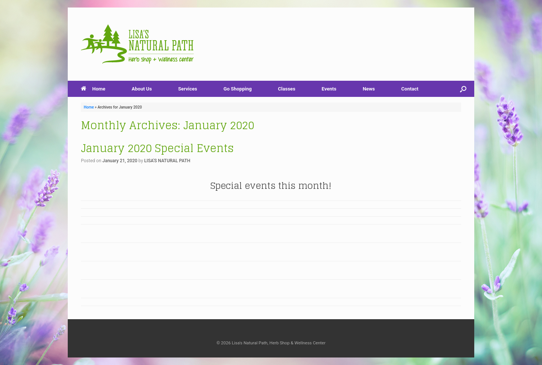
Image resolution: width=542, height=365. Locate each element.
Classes (286, 89)
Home (93, 89)
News (369, 89)
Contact (410, 89)
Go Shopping (238, 89)
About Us (142, 89)
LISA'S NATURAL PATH (167, 160)
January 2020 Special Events (157, 148)
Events (329, 89)
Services (187, 89)
